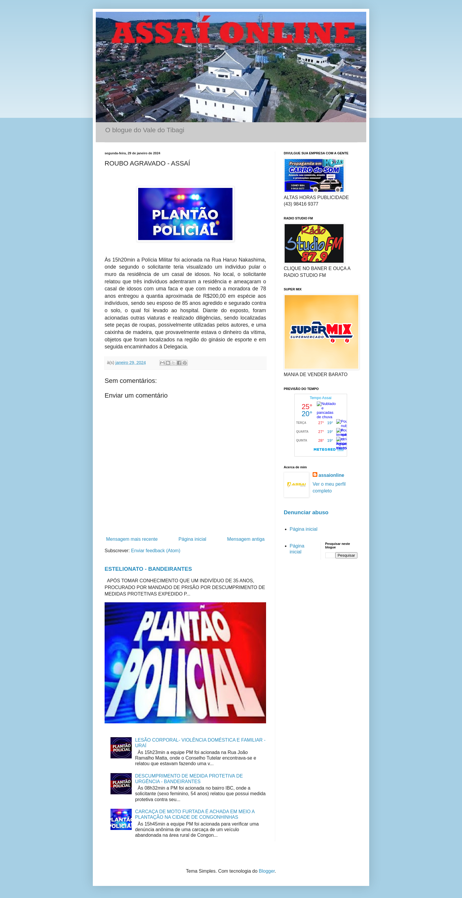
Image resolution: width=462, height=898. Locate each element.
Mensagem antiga (246, 539)
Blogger (267, 871)
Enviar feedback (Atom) (155, 550)
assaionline (331, 475)
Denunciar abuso (306, 512)
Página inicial (192, 539)
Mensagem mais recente (132, 539)
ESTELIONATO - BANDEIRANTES (148, 569)
